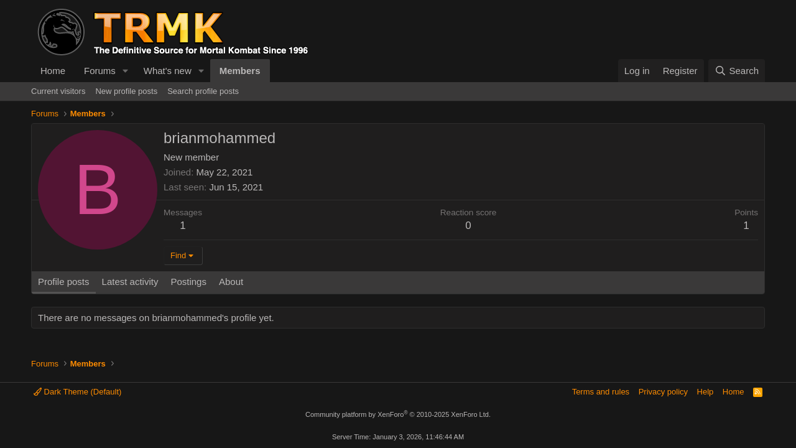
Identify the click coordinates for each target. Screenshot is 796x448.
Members (240, 70)
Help (705, 391)
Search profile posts (203, 91)
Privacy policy (663, 391)
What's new (168, 70)
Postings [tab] (188, 281)
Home (52, 70)
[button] (125, 70)
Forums (100, 70)
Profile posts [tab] (64, 281)
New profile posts (126, 91)
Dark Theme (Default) (77, 391)
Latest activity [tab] (130, 281)
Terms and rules (600, 391)
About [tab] (231, 281)
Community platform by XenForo (398, 414)
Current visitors (58, 91)
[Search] (736, 70)
